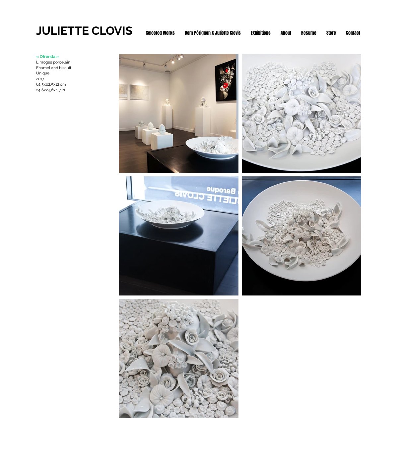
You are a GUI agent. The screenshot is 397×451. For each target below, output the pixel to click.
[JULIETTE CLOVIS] (88, 30)
